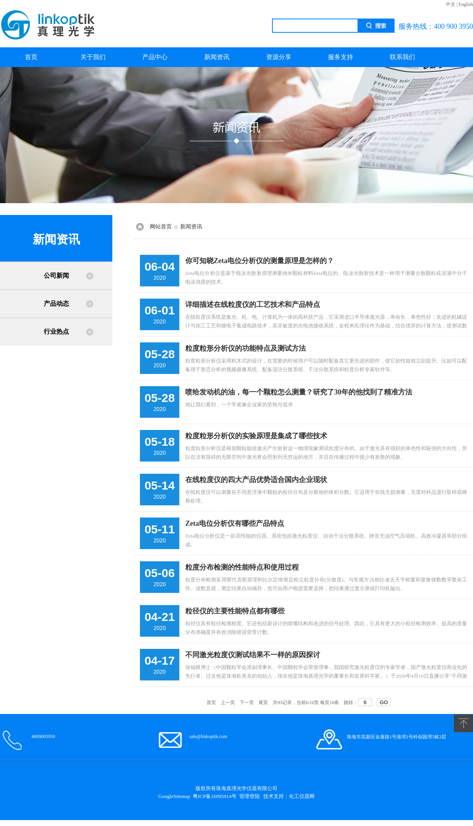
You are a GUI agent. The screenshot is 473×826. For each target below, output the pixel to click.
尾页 (263, 702)
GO (384, 702)
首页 (31, 57)
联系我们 (402, 57)
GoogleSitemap (174, 796)
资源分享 (278, 57)
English (465, 4)
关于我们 (93, 57)
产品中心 (155, 57)
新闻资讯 (216, 57)
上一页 (228, 702)
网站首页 (161, 227)
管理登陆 (249, 796)
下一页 (247, 702)
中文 (450, 4)
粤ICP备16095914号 (214, 796)
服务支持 (340, 57)
